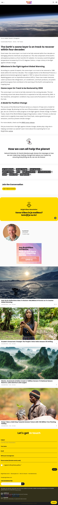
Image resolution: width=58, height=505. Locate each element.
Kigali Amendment (29, 172)
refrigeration (24, 174)
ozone (4, 174)
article (11, 131)
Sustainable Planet (6, 42)
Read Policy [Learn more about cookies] (18, 490)
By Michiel (25, 231)
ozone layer (13, 174)
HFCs (18, 172)
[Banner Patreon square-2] (29, 253)
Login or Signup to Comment (9, 188)
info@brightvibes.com (6, 477)
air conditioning (7, 169)
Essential (6, 497)
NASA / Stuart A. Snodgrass (12, 38)
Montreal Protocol (44, 172)
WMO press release (28, 122)
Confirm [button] (54, 502)
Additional (6, 493)
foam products (35, 169)
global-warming (8, 172)
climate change (21, 169)
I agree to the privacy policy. (12, 465)
